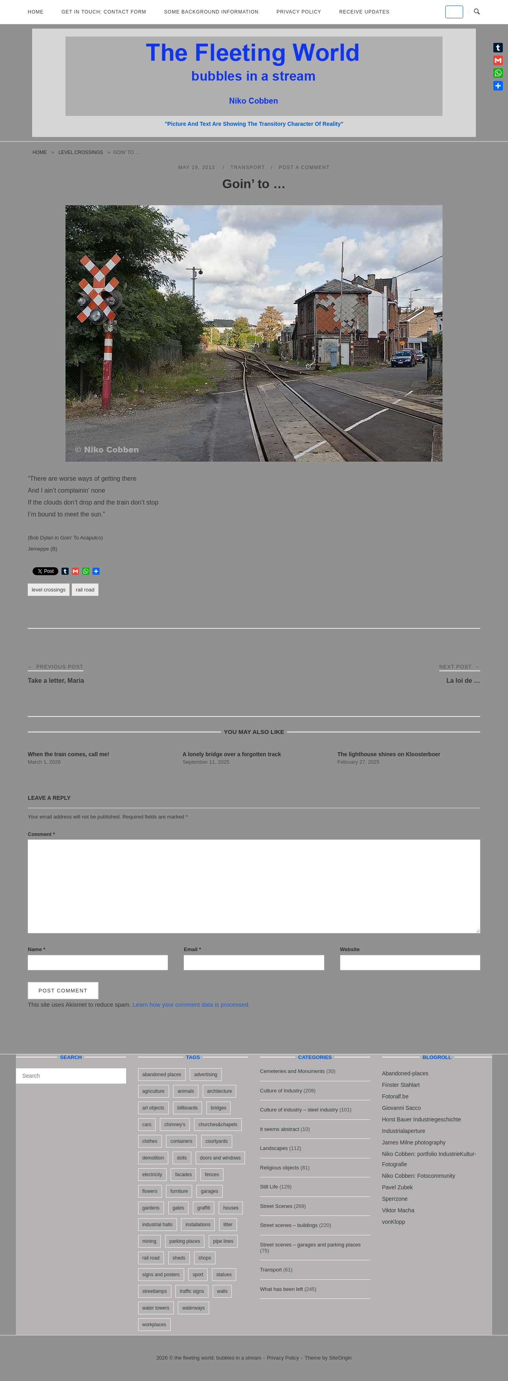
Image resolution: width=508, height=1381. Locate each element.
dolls (182, 1158)
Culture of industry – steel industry (299, 1110)
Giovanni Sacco (401, 1108)
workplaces (154, 1324)
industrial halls (157, 1224)
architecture (219, 1091)
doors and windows (220, 1158)
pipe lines (223, 1241)
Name (36, 949)
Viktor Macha (398, 1210)
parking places (184, 1241)
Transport (248, 167)
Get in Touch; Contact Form (104, 12)
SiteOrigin (340, 1358)
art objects (153, 1108)
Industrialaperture (403, 1131)
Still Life (269, 1187)
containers (181, 1141)
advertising (205, 1074)
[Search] (117, 1072)
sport (197, 1274)
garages (209, 1191)
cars (147, 1124)
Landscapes (274, 1148)
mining (149, 1241)
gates (178, 1208)
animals (185, 1091)
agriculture (153, 1091)
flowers (150, 1191)
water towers (155, 1308)
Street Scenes (276, 1206)
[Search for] (71, 1075)
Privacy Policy (299, 12)
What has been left (281, 1289)
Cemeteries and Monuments (292, 1071)
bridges (218, 1108)
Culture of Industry (281, 1091)
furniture (179, 1191)
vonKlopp (393, 1222)
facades (183, 1174)
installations (197, 1224)
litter (228, 1224)
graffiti (203, 1208)
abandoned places (161, 1074)
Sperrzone (395, 1199)
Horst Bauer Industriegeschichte (421, 1119)
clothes (150, 1141)
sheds (179, 1258)
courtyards (217, 1141)
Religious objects (279, 1168)
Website (350, 949)
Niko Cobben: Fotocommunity (418, 1176)
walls (222, 1291)
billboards (187, 1108)
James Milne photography (414, 1142)
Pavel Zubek (397, 1187)
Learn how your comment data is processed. (191, 1004)
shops (204, 1258)
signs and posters (161, 1274)
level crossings (80, 152)
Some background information (211, 12)
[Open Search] (476, 11)
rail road (85, 590)
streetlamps (154, 1291)
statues (224, 1274)
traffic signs (192, 1291)
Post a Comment (304, 167)
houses (231, 1208)
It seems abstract (279, 1129)
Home (36, 12)
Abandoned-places (405, 1073)
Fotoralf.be (395, 1096)
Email (192, 949)
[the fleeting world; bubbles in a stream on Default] (454, 12)
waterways (193, 1308)
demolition (153, 1158)
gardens (151, 1208)
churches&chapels (217, 1124)
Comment (41, 834)
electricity (152, 1174)
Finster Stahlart (401, 1085)
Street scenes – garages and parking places (310, 1245)
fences (212, 1174)
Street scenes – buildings (289, 1225)
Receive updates (364, 12)
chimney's (174, 1124)
